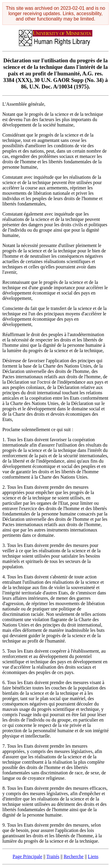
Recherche (74, 856)
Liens (93, 856)
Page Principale (27, 856)
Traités (52, 856)
